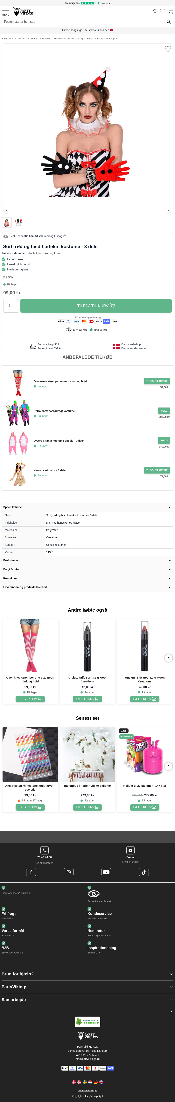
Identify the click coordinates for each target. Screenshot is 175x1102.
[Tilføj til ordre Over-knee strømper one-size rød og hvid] (157, 381)
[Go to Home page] (23, 11)
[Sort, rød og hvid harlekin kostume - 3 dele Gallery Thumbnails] (12, 222)
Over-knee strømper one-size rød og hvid (60, 381)
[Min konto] (155, 11)
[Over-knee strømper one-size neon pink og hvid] (30, 699)
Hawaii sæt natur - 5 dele (50, 470)
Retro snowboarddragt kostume (54, 411)
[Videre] (168, 209)
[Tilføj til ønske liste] (168, 49)
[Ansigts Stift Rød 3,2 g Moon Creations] (144, 699)
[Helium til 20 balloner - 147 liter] (144, 807)
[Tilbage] (6, 209)
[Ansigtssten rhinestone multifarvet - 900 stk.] (30, 807)
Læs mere (8, 277)
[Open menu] (6, 12)
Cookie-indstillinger (87, 1090)
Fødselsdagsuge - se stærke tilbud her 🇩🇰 (87, 30)
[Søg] (168, 22)
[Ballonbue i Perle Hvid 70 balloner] (87, 807)
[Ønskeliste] (162, 11)
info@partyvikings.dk (87, 1058)
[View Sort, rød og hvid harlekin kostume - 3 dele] (7, 222)
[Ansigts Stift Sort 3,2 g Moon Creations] (87, 699)
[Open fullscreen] (87, 129)
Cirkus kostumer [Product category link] (56, 544)
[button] (87, 974)
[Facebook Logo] (31, 872)
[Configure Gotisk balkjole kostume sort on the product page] (164, 410)
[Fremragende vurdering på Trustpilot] (87, 3)
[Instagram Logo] (69, 872)
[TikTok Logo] (144, 872)
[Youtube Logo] (106, 872)
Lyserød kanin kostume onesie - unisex (59, 440)
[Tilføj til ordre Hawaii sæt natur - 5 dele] (157, 470)
